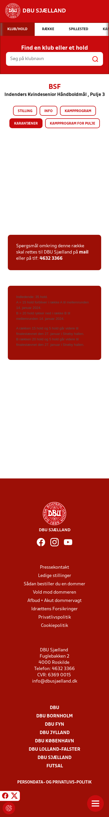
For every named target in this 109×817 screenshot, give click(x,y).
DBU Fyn (54, 724)
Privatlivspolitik (54, 617)
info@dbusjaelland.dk (54, 681)
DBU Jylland (55, 733)
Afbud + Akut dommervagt (54, 601)
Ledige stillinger (54, 576)
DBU (54, 708)
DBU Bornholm (54, 716)
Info (48, 111)
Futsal (54, 766)
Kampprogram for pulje (72, 123)
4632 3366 (51, 258)
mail (83, 252)
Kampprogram (78, 111)
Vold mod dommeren (54, 592)
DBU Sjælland (54, 758)
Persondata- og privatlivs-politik (54, 782)
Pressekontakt (54, 567)
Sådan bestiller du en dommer (54, 584)
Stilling (25, 111)
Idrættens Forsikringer (54, 609)
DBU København (54, 741)
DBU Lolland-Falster (54, 749)
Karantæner (26, 123)
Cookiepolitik (54, 626)
